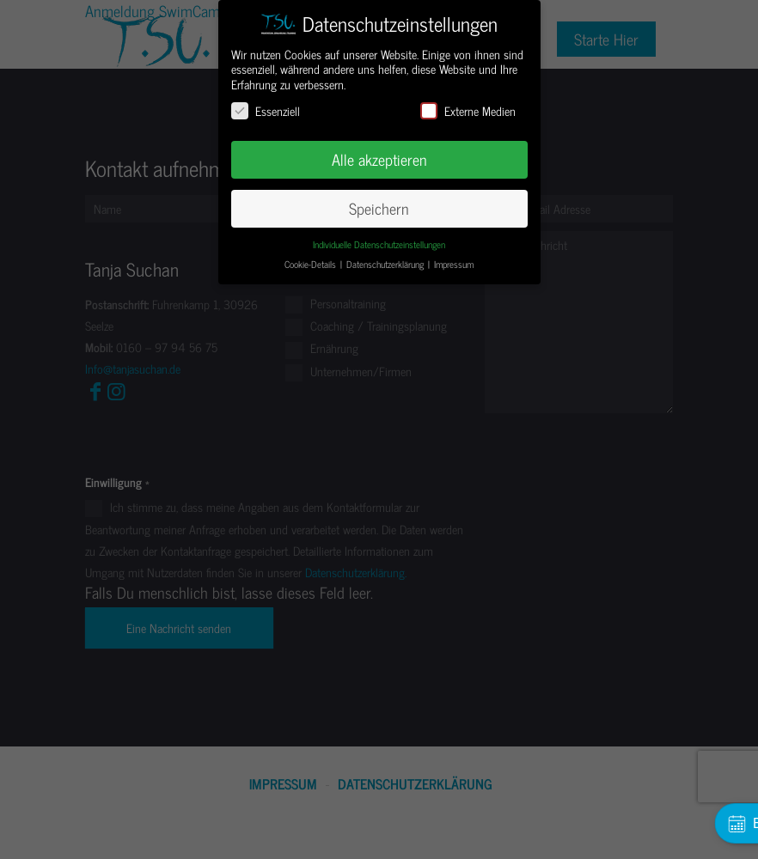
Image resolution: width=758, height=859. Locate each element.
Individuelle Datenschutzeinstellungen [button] (379, 244)
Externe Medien (468, 110)
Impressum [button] (454, 264)
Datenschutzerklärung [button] (386, 264)
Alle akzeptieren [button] (379, 159)
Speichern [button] (379, 208)
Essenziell (265, 110)
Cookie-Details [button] (311, 264)
